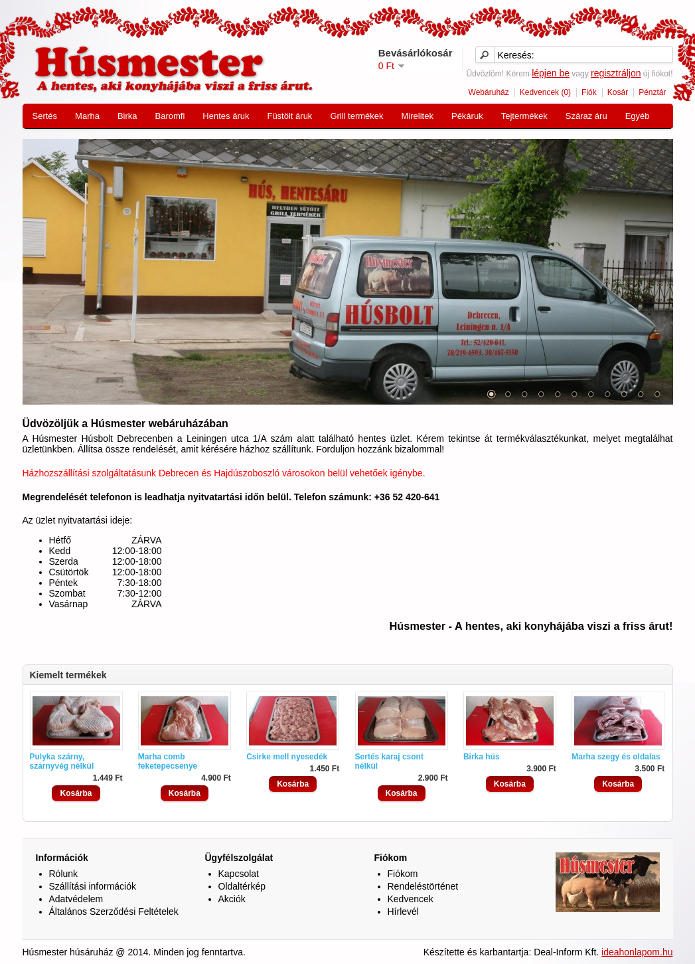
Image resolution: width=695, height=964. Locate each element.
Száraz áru (586, 116)
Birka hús (481, 756)
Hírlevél (403, 911)
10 (640, 394)
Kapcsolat (238, 873)
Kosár (617, 92)
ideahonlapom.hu (636, 952)
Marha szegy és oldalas (616, 756)
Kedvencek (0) (545, 92)
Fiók (589, 92)
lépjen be (551, 73)
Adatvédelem (76, 899)
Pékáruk (467, 116)
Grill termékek (356, 116)
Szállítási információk (93, 886)
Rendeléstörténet (423, 886)
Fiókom (403, 873)
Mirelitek (417, 116)
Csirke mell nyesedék (286, 756)
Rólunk (63, 873)
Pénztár (652, 92)
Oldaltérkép (242, 886)
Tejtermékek (524, 116)
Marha (87, 116)
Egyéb (637, 116)
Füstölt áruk (289, 116)
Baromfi (170, 116)
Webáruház (489, 92)
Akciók (232, 899)
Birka (127, 116)
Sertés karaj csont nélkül (389, 761)
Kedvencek (410, 899)
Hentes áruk (225, 116)
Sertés (45, 116)
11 (657, 394)
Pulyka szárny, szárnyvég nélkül (62, 761)
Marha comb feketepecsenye (167, 761)
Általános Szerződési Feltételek (114, 911)
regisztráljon (616, 73)
